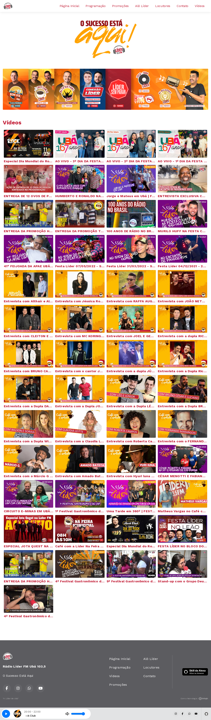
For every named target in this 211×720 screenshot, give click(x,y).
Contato (182, 6)
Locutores (162, 6)
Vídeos (200, 6)
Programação (95, 6)
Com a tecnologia (194, 698)
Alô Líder (142, 6)
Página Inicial (69, 6)
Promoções (120, 6)
